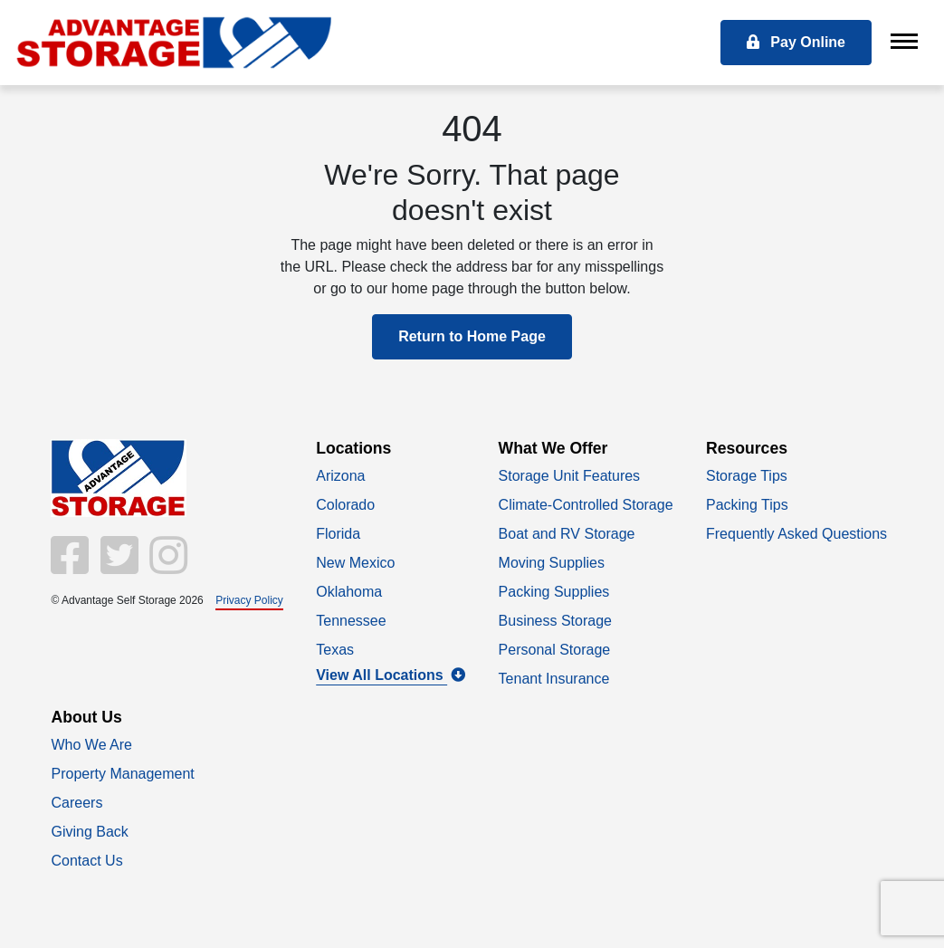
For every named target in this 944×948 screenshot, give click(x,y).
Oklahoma (349, 591)
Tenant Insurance (554, 678)
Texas (335, 649)
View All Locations (390, 675)
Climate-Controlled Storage (586, 504)
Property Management (123, 773)
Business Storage (555, 620)
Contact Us (87, 860)
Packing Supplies (554, 591)
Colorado (345, 504)
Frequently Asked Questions (796, 533)
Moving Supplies (552, 562)
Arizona (340, 476)
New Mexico (355, 562)
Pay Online (796, 42)
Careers (77, 802)
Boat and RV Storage (567, 533)
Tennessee (351, 620)
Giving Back (90, 831)
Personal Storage (555, 649)
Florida (338, 533)
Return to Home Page (472, 336)
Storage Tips (746, 476)
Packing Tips (747, 504)
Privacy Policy (249, 600)
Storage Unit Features (570, 476)
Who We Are (92, 744)
